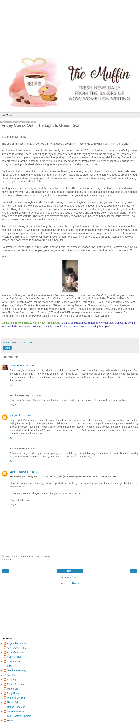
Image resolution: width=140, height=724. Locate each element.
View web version (70, 577)
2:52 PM (26, 415)
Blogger (76, 583)
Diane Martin (17, 365)
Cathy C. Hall (14, 656)
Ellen (9, 666)
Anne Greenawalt (16, 652)
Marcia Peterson (16, 684)
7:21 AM (34, 471)
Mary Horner (13, 693)
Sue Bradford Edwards (19, 716)
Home (70, 571)
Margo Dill (15, 415)
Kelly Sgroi (13, 679)
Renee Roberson (16, 707)
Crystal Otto (13, 661)
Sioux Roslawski (19, 471)
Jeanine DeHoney (16, 670)
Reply (13, 385)
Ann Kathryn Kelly (16, 647)
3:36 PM (35, 448)
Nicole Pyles (13, 702)
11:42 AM (36, 395)
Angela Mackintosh (17, 643)
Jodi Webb (12, 675)
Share (7, 348)
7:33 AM (29, 365)
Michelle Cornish (16, 697)
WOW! (10, 720)
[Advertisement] (70, 28)
